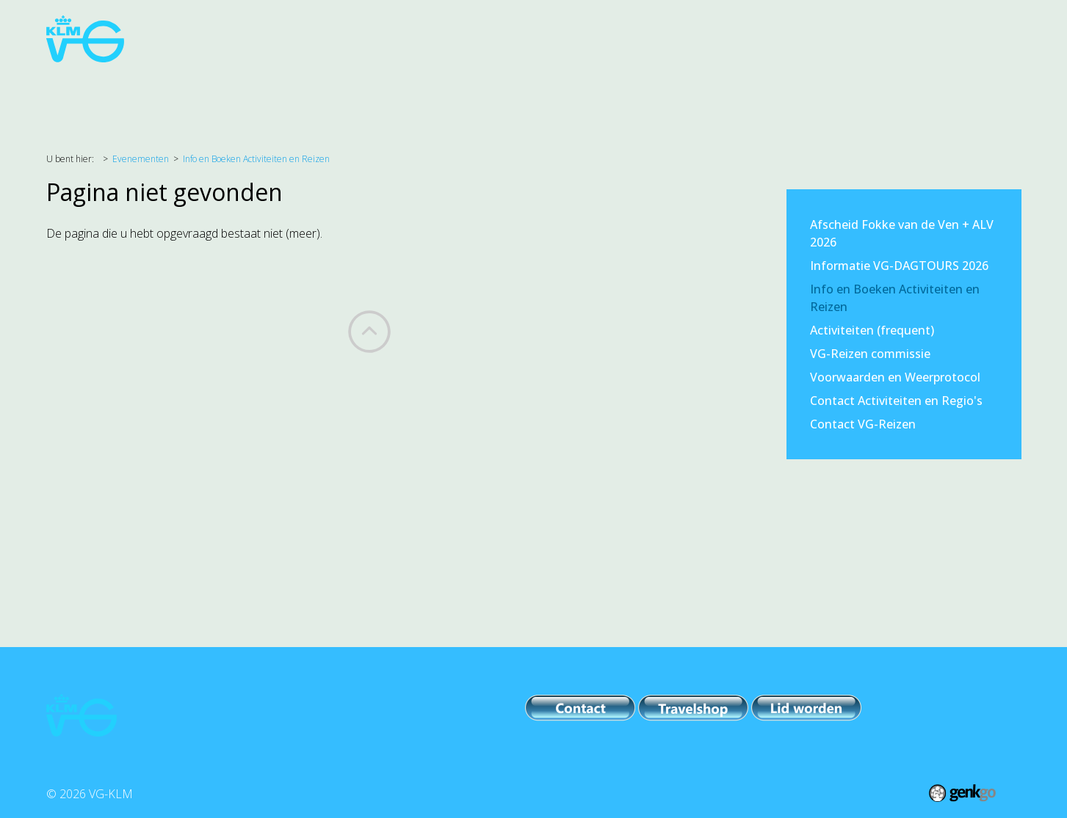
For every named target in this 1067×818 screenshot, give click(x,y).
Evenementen (345, 90)
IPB (509, 90)
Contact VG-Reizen (863, 424)
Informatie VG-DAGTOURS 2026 (899, 266)
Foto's (782, 90)
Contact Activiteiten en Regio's (896, 400)
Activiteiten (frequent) (872, 330)
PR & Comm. (443, 90)
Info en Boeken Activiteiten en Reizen (256, 159)
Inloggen (936, 90)
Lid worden (855, 90)
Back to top (369, 331)
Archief (721, 90)
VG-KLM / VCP (638, 90)
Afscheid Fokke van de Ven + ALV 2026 (902, 233)
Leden (558, 90)
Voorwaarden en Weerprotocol (895, 377)
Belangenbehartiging (221, 90)
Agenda (115, 90)
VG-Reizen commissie (870, 354)
